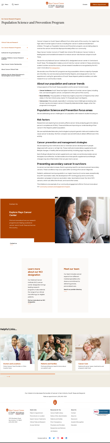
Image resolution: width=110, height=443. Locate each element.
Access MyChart (35, 416)
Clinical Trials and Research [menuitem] (9, 42)
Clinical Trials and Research (37, 413)
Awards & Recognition (77, 413)
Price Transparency (56, 413)
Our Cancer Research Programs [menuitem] (14, 48)
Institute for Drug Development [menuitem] (10, 53)
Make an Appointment (99, 4)
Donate (85, 4)
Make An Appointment (36, 404)
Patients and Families (57, 410)
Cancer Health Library (57, 404)
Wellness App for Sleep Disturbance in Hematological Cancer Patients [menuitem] (12, 75)
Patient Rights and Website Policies (66, 438)
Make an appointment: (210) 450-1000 (55, 388)
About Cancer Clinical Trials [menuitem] (9, 69)
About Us (73, 407)
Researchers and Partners (58, 419)
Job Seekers (54, 422)
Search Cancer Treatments (38, 410)
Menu (5, 4)
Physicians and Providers (58, 416)
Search (15, 4)
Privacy (77, 438)
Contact (73, 404)
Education (74, 416)
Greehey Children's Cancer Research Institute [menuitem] (14, 59)
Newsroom (74, 410)
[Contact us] (82, 220)
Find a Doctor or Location (37, 407)
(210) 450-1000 (13, 413)
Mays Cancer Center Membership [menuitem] (11, 64)
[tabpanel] (37, 281)
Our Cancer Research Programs (11, 19)
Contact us (13, 207)
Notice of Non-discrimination (59, 407)
